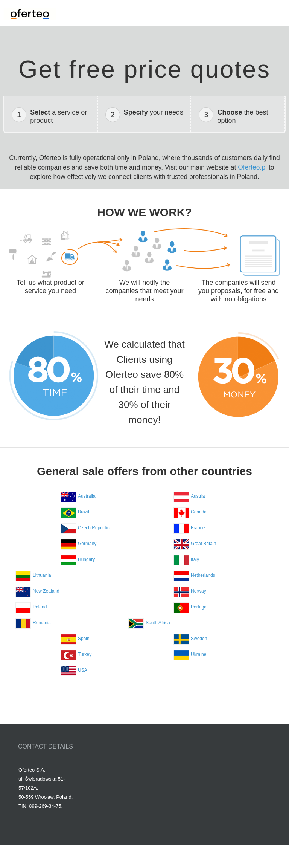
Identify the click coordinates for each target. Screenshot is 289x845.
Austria (198, 496)
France (198, 527)
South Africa (158, 622)
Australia (87, 496)
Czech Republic (94, 527)
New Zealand (46, 591)
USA (82, 670)
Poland (40, 607)
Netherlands (203, 575)
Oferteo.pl (252, 167)
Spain (84, 638)
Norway (198, 591)
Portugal (199, 607)
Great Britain (203, 543)
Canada (199, 512)
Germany (87, 543)
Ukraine (198, 654)
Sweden (199, 638)
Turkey (84, 654)
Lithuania (42, 575)
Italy (195, 559)
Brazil (83, 512)
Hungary (86, 559)
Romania (42, 622)
